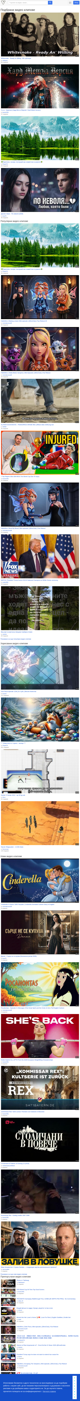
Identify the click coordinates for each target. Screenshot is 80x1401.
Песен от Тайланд (23, 1280)
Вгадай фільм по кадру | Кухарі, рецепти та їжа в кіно (35, 1308)
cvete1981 (5, 582)
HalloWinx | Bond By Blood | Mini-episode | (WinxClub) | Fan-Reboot (23, 528)
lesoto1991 (6, 112)
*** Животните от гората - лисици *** (13, 743)
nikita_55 (20, 1301)
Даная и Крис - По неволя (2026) (12, 214)
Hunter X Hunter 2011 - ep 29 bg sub (13, 795)
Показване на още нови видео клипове (14, 1274)
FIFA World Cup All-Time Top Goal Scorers (30, 1289)
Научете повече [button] (49, 1391)
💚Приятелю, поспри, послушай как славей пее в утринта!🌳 (22, 162)
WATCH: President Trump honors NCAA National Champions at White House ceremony (29, 580)
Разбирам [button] (74, 1387)
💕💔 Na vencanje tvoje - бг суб (27, 1373)
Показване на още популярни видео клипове (16, 639)
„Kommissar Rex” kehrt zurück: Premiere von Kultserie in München (22, 1112)
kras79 (4, 216)
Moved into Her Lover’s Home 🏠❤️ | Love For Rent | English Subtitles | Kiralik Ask (44, 1317)
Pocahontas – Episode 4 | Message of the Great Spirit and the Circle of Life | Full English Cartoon (32, 1008)
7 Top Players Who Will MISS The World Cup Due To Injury (20, 476)
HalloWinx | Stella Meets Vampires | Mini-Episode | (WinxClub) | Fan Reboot (25, 373)
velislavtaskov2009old (9, 1165)
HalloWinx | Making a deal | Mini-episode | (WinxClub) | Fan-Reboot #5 (24, 321)
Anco (4, 797)
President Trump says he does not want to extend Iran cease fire (37, 1354)
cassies (5, 634)
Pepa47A (5, 164)
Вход (76, 2)
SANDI (4, 426)
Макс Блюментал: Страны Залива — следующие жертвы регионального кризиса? (29, 1267)
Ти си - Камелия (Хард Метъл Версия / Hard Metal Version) (21, 110)
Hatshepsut (21, 1282)
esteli (19, 1319)
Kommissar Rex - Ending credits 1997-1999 (15, 1215)
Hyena (20, 1356)
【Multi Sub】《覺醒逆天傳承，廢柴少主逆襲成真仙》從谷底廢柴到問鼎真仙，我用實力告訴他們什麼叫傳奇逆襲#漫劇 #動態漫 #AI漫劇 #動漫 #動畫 (47, 1337)
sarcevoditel (6, 1269)
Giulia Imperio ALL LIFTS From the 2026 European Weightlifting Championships (27, 1060)
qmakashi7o (21, 1340)
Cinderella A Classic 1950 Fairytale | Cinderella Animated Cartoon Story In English (27, 904)
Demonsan (6, 849)
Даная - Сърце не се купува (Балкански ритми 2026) (19, 956)
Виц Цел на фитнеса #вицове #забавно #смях (16, 632)
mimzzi (20, 1310)
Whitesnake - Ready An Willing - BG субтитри (16, 58)
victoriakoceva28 (7, 323)
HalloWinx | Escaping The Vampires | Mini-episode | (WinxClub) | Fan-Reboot (42, 1364)
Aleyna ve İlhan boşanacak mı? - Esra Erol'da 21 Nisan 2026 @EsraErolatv (41, 1345)
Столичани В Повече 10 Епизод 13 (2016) (15, 1163)
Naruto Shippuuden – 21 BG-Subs (12, 847)
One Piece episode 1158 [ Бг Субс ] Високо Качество (18, 691)
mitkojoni (5, 60)
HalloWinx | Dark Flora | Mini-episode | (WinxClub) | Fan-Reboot (37, 1326)
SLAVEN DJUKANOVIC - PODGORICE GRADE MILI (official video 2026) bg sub (27, 425)
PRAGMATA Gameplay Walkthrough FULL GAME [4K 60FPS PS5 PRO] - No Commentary (46, 1299)
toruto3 (4, 693)
